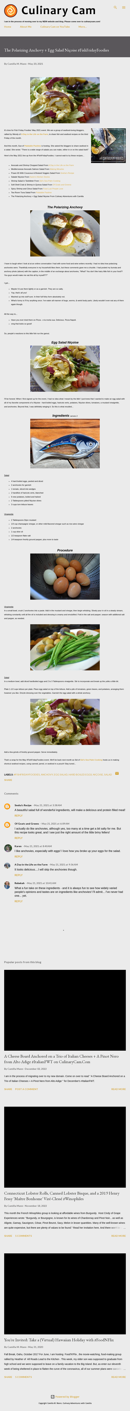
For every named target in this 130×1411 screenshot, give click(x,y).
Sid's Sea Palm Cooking (49, 181)
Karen (18, 846)
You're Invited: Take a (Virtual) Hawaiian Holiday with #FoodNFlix (59, 1340)
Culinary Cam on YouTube (55, 26)
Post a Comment (26, 1089)
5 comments (23, 1235)
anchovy (47, 774)
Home (7, 26)
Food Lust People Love (53, 189)
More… (83, 26)
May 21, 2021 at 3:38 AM (48, 805)
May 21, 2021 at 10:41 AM (41, 883)
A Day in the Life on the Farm (34, 134)
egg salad (61, 774)
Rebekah (20, 883)
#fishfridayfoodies (27, 774)
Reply (19, 815)
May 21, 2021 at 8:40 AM (38, 846)
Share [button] (8, 779)
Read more (118, 1089)
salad (108, 774)
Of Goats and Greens (62, 185)
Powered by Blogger (65, 1396)
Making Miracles (57, 169)
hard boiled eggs (80, 774)
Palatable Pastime (32, 146)
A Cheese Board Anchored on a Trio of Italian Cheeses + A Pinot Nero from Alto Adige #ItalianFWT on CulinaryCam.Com (61, 1058)
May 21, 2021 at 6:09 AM (55, 823)
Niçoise (98, 774)
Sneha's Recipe (67, 173)
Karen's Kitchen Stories (40, 177)
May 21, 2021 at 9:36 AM (64, 864)
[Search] (115, 6)
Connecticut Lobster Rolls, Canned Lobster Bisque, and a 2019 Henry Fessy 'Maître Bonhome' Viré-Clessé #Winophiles (61, 1195)
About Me (25, 26)
